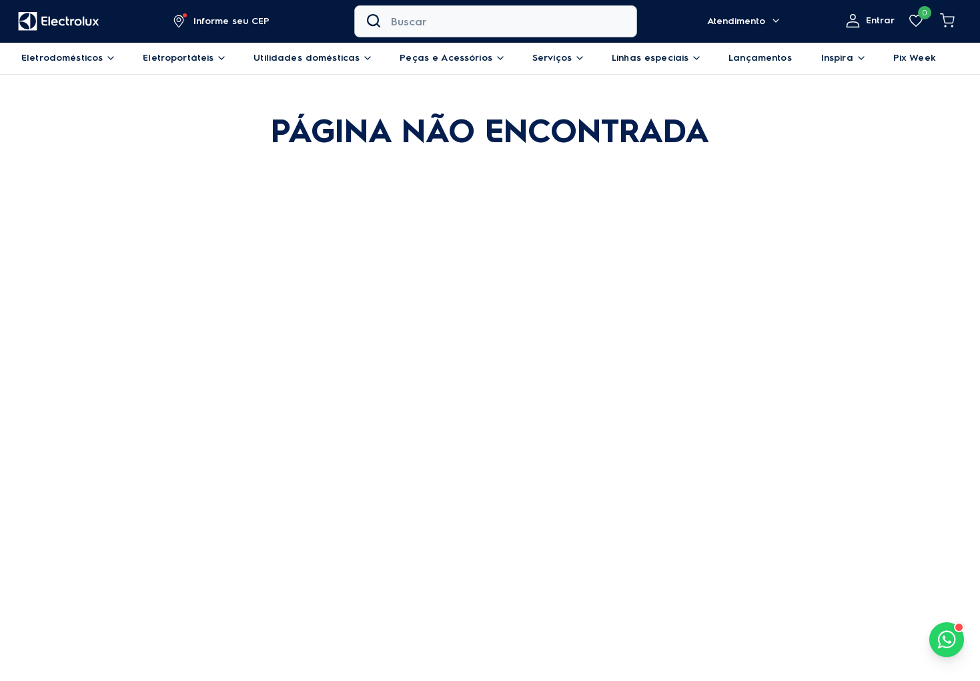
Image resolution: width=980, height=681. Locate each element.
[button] (221, 21)
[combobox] (495, 21)
